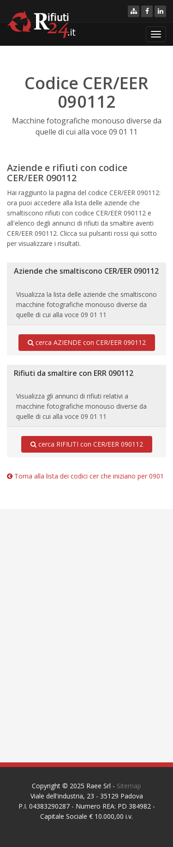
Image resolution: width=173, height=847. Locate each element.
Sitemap (129, 785)
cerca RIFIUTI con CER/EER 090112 (86, 444)
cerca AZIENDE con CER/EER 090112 (87, 342)
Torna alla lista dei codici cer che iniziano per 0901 (85, 476)
